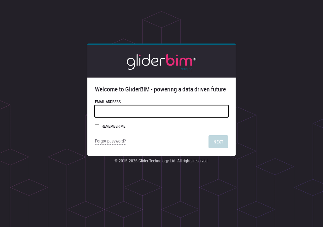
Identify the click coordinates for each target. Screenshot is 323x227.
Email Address (161, 108)
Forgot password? (110, 141)
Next (218, 142)
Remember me (113, 126)
